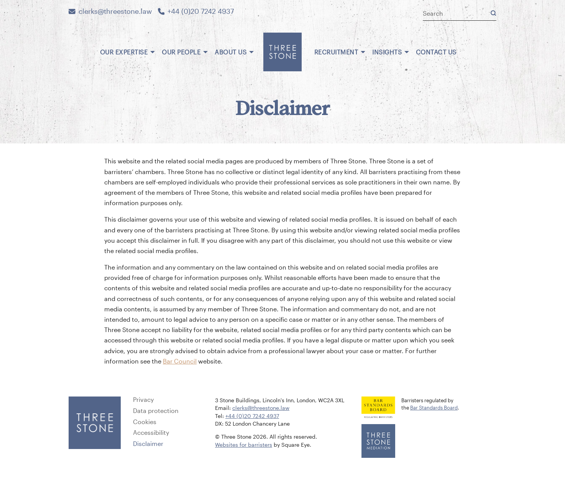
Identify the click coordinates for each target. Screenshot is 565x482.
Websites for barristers (243, 445)
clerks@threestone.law (110, 11)
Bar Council (180, 361)
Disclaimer (148, 444)
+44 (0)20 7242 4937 (196, 11)
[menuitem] (90, 49)
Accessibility (151, 432)
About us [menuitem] (230, 52)
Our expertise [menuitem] (124, 52)
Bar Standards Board (434, 407)
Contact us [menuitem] (436, 52)
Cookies (144, 422)
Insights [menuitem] (387, 52)
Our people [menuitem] (181, 52)
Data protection (156, 411)
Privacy (143, 399)
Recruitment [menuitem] (336, 52)
